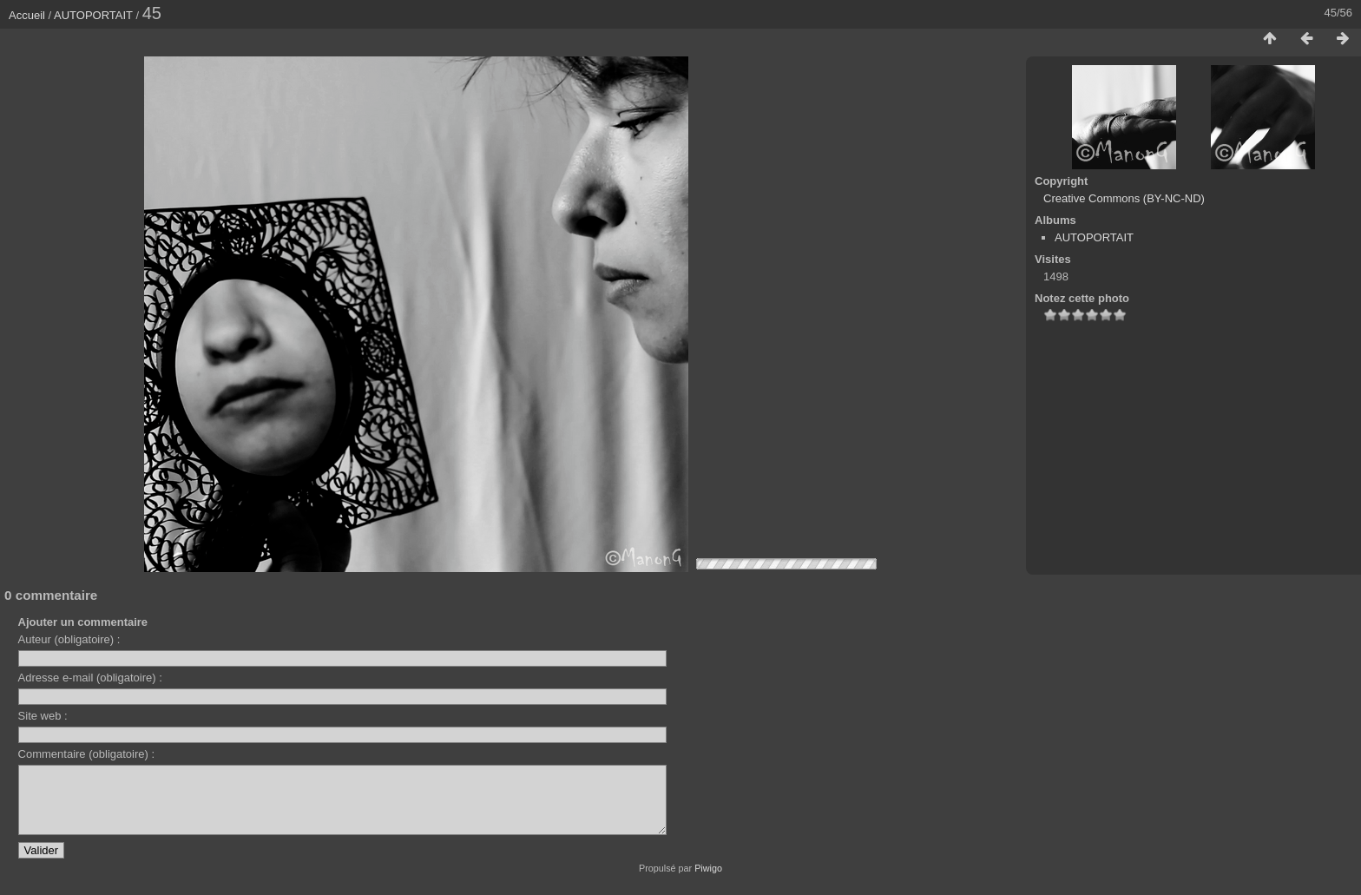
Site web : (43, 715)
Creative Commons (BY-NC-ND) (1124, 198)
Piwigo (708, 881)
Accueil (27, 15)
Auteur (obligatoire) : (69, 639)
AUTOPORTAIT (93, 15)
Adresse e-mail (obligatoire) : (90, 677)
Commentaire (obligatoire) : (86, 753)
